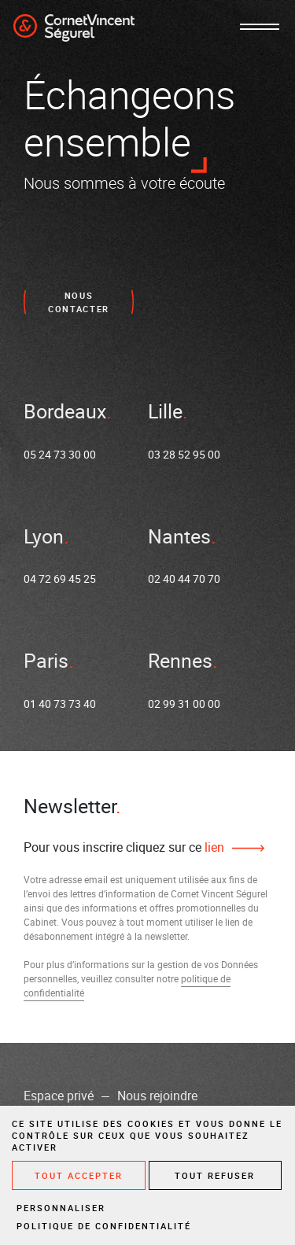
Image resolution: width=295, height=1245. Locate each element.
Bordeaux (65, 411)
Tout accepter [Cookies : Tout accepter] (79, 1175)
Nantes (179, 536)
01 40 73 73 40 (60, 703)
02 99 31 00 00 (184, 703)
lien (212, 847)
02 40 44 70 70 (184, 578)
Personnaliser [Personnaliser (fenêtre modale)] (61, 1208)
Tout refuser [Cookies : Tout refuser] (215, 1175)
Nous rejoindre (157, 1095)
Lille (165, 411)
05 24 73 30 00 (60, 454)
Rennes (180, 660)
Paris (46, 660)
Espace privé (59, 1095)
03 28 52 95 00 (184, 454)
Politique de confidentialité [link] (104, 1226)
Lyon (44, 536)
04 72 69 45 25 (60, 578)
